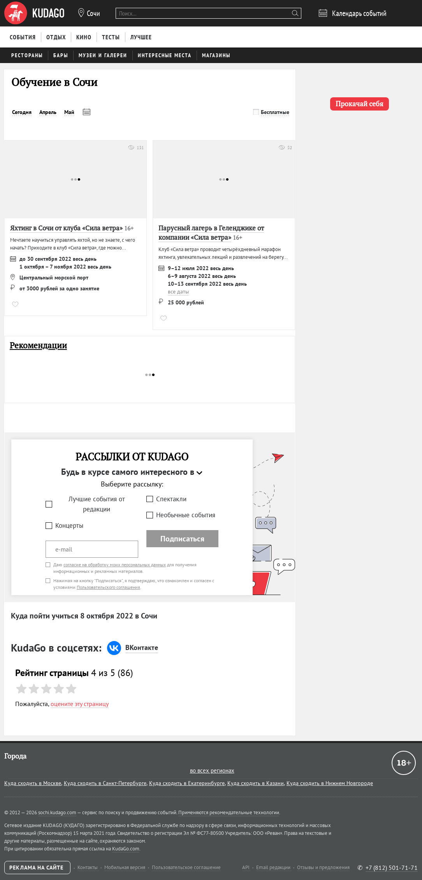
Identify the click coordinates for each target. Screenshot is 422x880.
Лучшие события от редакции (97, 504)
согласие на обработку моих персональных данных (114, 564)
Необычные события (185, 515)
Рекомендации (38, 345)
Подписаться (182, 539)
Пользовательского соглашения (108, 587)
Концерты (69, 525)
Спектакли (171, 499)
